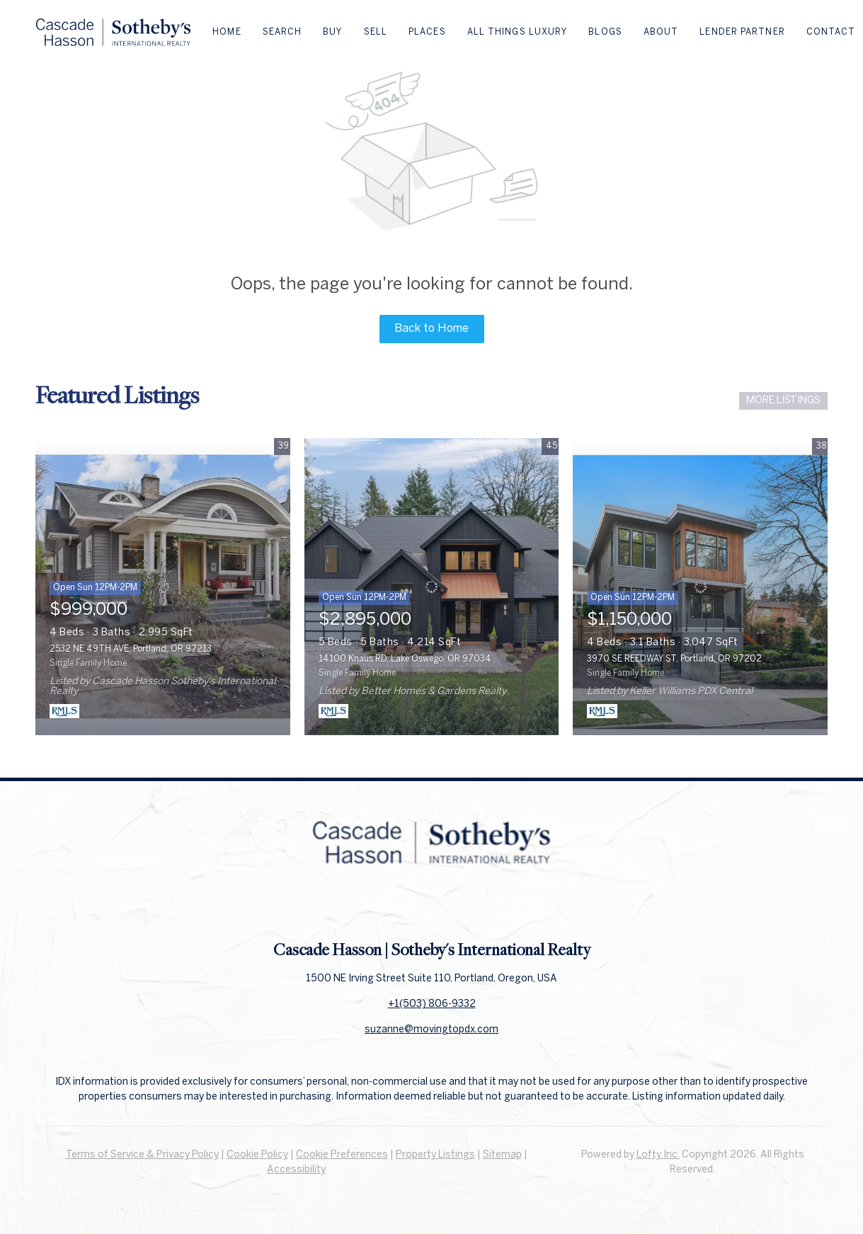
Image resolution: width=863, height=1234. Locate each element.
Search (282, 32)
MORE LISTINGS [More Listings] (783, 400)
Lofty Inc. (658, 1155)
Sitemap (502, 1155)
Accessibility (296, 1170)
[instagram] (460, 907)
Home (226, 32)
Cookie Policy (257, 1155)
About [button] (661, 32)
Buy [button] (332, 32)
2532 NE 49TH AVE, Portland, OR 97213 (131, 649)
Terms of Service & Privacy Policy (142, 1155)
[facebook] (403, 907)
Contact (831, 32)
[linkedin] (431, 907)
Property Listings (435, 1155)
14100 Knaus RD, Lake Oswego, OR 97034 (405, 659)
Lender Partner (741, 32)
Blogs (605, 32)
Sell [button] (375, 32)
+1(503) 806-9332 (432, 1004)
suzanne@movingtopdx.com (431, 1029)
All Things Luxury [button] (517, 32)
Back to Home (431, 328)
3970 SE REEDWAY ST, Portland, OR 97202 (674, 659)
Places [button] (427, 32)
